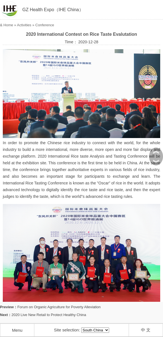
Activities (24, 25)
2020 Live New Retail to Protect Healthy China (48, 315)
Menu (17, 330)
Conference (44, 25)
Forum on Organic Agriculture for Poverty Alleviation (58, 307)
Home (8, 25)
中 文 (145, 329)
